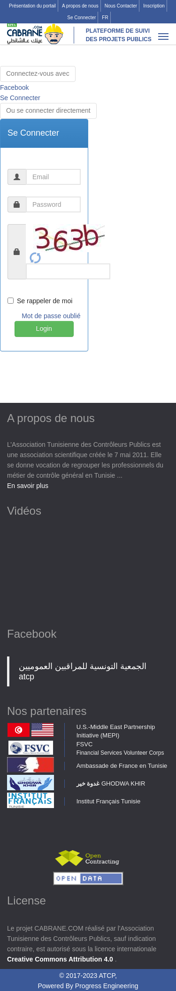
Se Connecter (81, 17)
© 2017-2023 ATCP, (88, 975)
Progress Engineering (106, 986)
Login (44, 328)
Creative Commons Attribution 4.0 (61, 959)
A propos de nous (80, 5)
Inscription (154, 5)
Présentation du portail (32, 5)
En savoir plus (27, 485)
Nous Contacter (121, 5)
